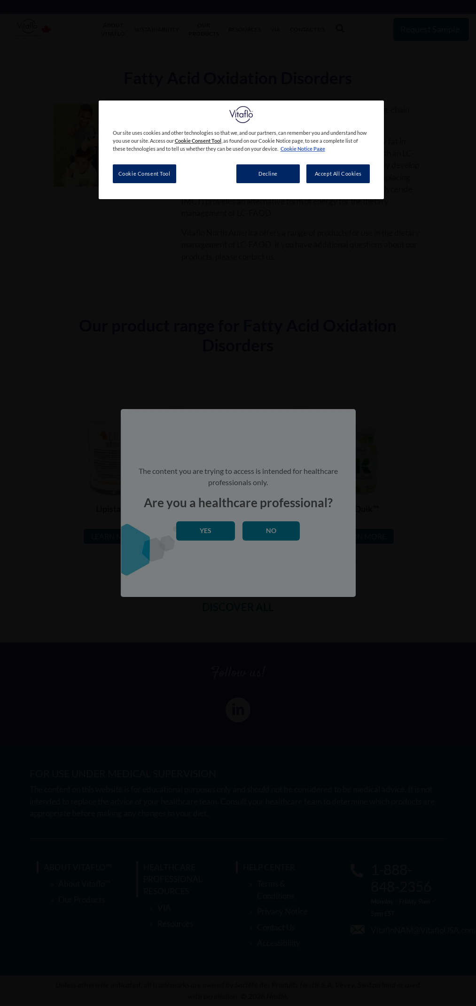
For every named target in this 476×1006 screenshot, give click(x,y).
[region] (241, 150)
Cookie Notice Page (303, 149)
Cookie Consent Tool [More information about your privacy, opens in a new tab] (198, 141)
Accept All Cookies (338, 173)
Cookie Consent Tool (144, 173)
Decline (268, 173)
